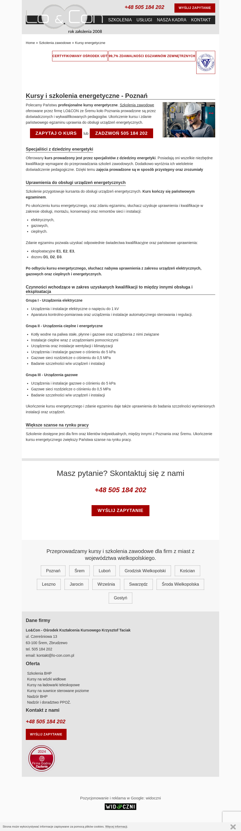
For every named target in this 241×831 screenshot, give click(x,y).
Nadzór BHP (37, 696)
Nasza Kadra (171, 20)
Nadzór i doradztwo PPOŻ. (49, 702)
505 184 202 (42, 649)
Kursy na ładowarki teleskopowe (53, 685)
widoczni (153, 798)
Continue (233, 826)
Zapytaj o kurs (56, 133)
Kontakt (200, 20)
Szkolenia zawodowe (137, 105)
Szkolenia (120, 20)
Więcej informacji (116, 826)
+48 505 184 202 (144, 7)
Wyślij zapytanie (195, 8)
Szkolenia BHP (39, 673)
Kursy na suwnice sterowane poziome (58, 691)
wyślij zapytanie (120, 510)
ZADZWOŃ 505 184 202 (121, 133)
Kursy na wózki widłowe (46, 679)
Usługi (144, 20)
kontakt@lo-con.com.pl (55, 655)
